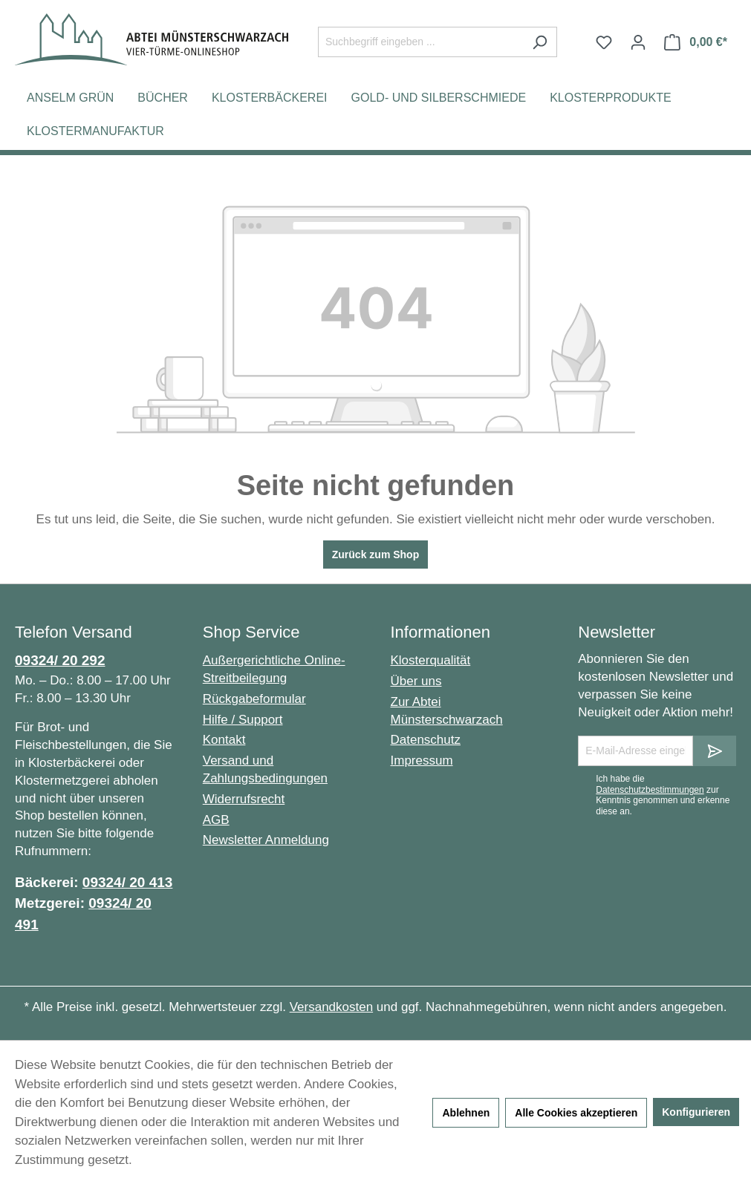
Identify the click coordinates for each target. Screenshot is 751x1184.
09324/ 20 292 (60, 660)
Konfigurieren (696, 1112)
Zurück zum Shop (375, 554)
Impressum (422, 760)
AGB (216, 820)
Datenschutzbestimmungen (649, 790)
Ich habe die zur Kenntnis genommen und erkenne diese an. (662, 794)
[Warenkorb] (695, 42)
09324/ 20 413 (127, 882)
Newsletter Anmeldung (266, 840)
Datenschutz (426, 740)
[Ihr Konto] (638, 42)
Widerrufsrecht (244, 799)
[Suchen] (539, 42)
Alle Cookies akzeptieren (576, 1113)
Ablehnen (466, 1113)
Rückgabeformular (254, 699)
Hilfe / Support (243, 720)
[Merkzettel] (604, 42)
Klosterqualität (431, 660)
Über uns (416, 681)
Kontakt (224, 740)
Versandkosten (331, 1007)
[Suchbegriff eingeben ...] (420, 42)
